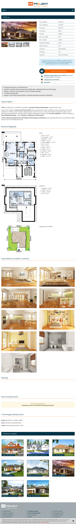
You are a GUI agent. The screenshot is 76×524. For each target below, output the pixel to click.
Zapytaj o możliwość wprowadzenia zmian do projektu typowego (22, 91)
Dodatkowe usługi (57, 515)
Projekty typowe (7, 511)
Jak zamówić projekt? (58, 513)
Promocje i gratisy (57, 511)
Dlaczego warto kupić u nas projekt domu (16, 87)
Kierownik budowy (7, 517)
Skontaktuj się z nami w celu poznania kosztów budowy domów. (38, 405)
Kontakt (30, 517)
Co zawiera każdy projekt (11, 93)
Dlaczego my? (56, 517)
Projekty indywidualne (8, 515)
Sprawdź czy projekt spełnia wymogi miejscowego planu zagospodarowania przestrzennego (30, 89)
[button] (3, 31)
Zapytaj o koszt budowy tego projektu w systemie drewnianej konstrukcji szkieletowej (28, 95)
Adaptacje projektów (8, 513)
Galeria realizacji (32, 515)
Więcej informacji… (45, 522)
